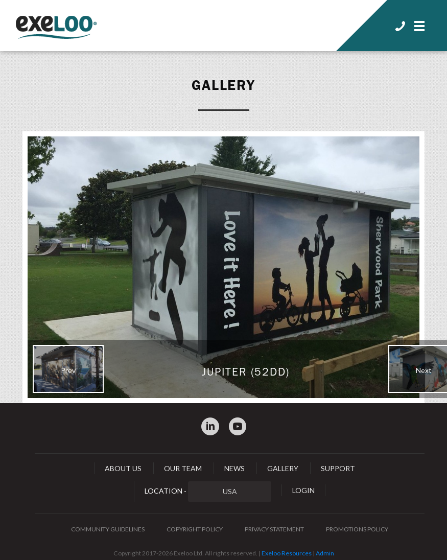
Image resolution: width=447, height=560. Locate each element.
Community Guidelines (108, 529)
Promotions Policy (357, 529)
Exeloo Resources (287, 553)
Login (303, 490)
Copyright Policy (195, 529)
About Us (123, 468)
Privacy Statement (274, 529)
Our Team (183, 468)
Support (338, 468)
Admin (325, 553)
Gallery (224, 85)
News (234, 468)
